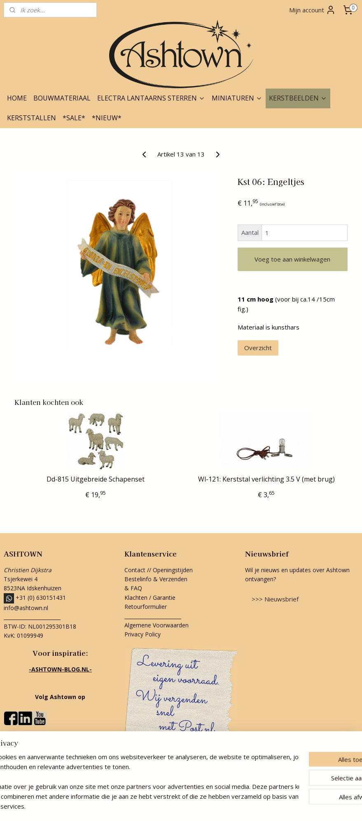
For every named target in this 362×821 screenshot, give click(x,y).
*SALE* (74, 117)
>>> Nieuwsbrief (275, 599)
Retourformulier (146, 606)
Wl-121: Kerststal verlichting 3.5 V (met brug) (266, 479)
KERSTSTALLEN (31, 117)
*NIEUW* (106, 117)
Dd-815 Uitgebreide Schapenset (96, 479)
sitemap (144, 806)
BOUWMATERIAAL (62, 98)
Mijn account (312, 10)
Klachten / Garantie (149, 597)
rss (161, 806)
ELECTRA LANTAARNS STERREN (151, 98)
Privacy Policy (142, 634)
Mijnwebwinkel (264, 806)
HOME (17, 98)
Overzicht (258, 348)
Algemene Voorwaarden (156, 625)
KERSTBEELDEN (298, 98)
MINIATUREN (237, 98)
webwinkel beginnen (193, 806)
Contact (134, 570)
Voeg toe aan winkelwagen (292, 259)
